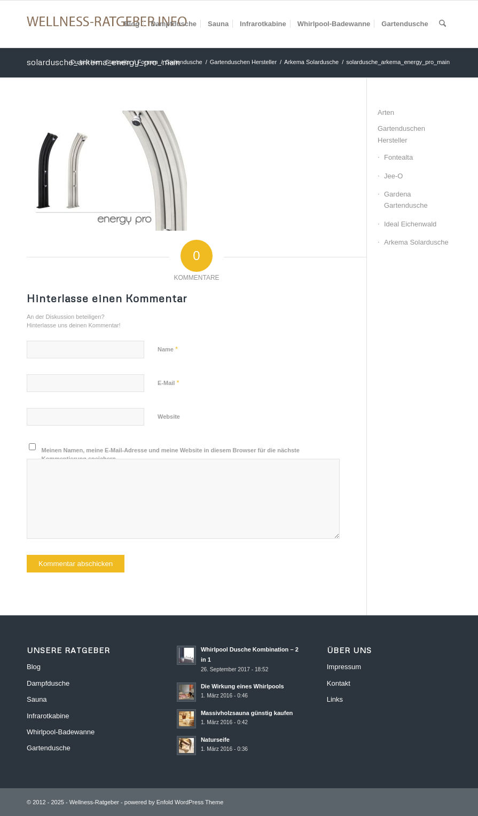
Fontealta (398, 157)
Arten (386, 112)
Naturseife (215, 739)
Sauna (37, 699)
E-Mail (168, 383)
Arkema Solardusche (416, 242)
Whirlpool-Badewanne (61, 732)
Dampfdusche (48, 683)
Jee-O (393, 176)
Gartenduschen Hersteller (401, 134)
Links (335, 699)
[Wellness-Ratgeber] (107, 24)
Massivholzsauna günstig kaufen (247, 713)
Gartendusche (48, 748)
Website (169, 416)
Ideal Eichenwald (410, 224)
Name (168, 349)
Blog (34, 667)
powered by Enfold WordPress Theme (173, 802)
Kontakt (338, 683)
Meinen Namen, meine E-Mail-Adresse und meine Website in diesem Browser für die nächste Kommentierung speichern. (171, 454)
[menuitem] (132, 24)
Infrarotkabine (48, 716)
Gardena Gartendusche (406, 199)
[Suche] (442, 24)
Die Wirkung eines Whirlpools (242, 686)
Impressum (344, 667)
